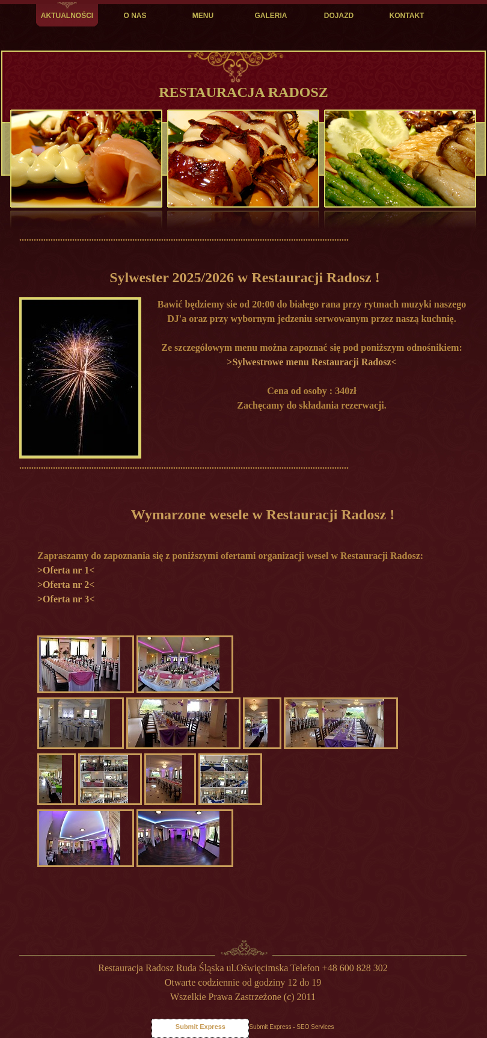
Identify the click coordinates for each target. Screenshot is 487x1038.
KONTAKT (407, 15)
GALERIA (271, 15)
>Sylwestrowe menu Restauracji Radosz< (311, 362)
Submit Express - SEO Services (291, 1027)
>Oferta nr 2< (65, 584)
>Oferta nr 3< (65, 599)
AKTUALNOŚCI (67, 15)
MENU (202, 15)
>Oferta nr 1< (65, 570)
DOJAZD (339, 15)
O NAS (134, 15)
